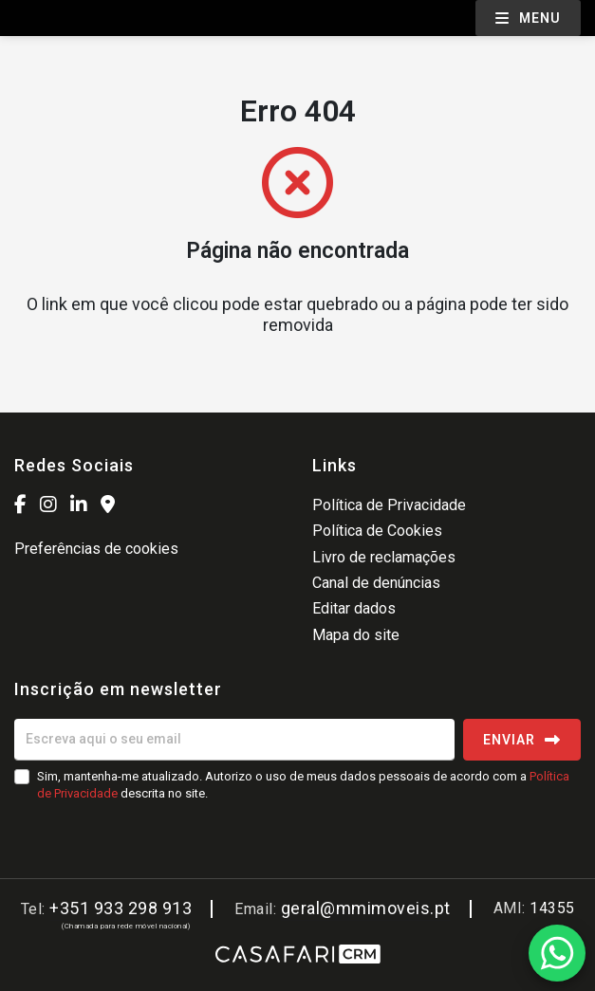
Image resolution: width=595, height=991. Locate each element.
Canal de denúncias (376, 583)
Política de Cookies (377, 531)
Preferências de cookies (96, 549)
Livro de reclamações (384, 557)
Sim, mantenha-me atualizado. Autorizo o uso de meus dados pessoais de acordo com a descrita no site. (303, 784)
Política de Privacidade (389, 505)
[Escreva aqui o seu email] (234, 740)
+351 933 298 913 (120, 908)
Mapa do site (356, 635)
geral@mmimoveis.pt (366, 908)
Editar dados (354, 608)
